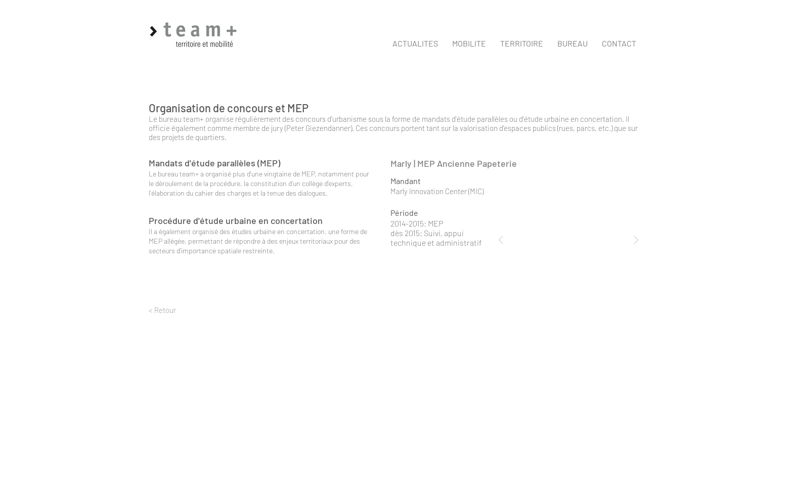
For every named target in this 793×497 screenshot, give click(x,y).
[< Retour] (187, 310)
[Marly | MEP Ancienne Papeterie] (486, 163)
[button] (469, 43)
